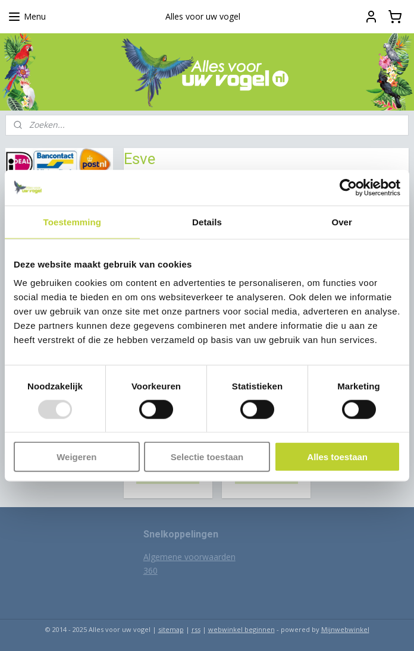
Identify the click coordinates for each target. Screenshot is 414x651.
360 (150, 570)
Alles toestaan (337, 457)
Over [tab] (341, 221)
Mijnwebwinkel (345, 629)
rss (196, 629)
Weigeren (76, 457)
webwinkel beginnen (241, 629)
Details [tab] (207, 221)
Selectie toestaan (207, 457)
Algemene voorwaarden (189, 556)
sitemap (171, 629)
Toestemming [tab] (72, 221)
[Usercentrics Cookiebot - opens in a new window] (348, 187)
